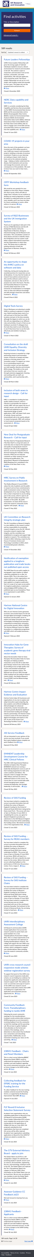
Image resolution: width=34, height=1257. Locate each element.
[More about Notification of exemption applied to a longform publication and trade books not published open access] (6, 594)
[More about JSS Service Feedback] (19, 742)
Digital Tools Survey (13, 306)
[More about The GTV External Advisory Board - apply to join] (6, 1180)
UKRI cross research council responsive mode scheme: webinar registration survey (17, 967)
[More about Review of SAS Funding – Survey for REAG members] (22, 866)
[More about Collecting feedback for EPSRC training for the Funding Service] (22, 1095)
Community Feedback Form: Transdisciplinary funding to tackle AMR (14, 1008)
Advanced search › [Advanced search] (11, 35)
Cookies (22, 1253)
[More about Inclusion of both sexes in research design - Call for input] (16, 423)
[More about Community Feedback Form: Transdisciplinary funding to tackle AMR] (14, 1039)
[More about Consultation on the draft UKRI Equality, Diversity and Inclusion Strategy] (6, 379)
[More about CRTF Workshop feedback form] (19, 204)
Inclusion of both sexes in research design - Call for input (16, 393)
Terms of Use (14, 1253)
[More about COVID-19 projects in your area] (6, 171)
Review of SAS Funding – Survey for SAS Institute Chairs (16, 880)
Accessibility (5, 1253)
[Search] (17, 30)
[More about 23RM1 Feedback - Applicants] (11, 1229)
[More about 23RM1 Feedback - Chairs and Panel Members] (11, 1069)
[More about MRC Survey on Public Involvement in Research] (21, 505)
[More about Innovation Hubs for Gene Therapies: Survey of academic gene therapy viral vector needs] (10, 680)
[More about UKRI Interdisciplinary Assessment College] (6, 953)
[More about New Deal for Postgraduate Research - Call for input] (6, 466)
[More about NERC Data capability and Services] (22, 129)
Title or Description (11, 22)
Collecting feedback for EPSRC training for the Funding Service (15, 1083)
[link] (6, 1241)
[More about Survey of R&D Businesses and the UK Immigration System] (6, 250)
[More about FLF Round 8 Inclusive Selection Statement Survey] (6, 1139)
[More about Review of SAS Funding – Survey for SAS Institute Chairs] (20, 910)
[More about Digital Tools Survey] (6, 333)
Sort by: (3, 52)
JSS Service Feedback (14, 733)
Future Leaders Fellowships (17, 59)
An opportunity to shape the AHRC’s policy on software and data (15, 264)
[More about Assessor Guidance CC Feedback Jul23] (6, 1200)
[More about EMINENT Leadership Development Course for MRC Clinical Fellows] (24, 786)
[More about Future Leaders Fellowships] (6, 88)
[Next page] (28, 1241)
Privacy (28, 1253)
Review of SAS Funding (15, 797)
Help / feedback (6, 1255)
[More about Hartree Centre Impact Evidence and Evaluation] (26, 721)
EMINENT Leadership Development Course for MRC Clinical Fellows (16, 756)
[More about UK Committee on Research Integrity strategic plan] (6, 547)
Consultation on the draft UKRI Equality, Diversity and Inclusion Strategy (16, 347)
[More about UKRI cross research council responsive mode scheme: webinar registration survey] (17, 993)
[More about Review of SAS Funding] (27, 824)
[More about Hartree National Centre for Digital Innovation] (6, 633)
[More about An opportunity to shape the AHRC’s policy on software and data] (14, 294)
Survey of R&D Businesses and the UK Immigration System (16, 218)
